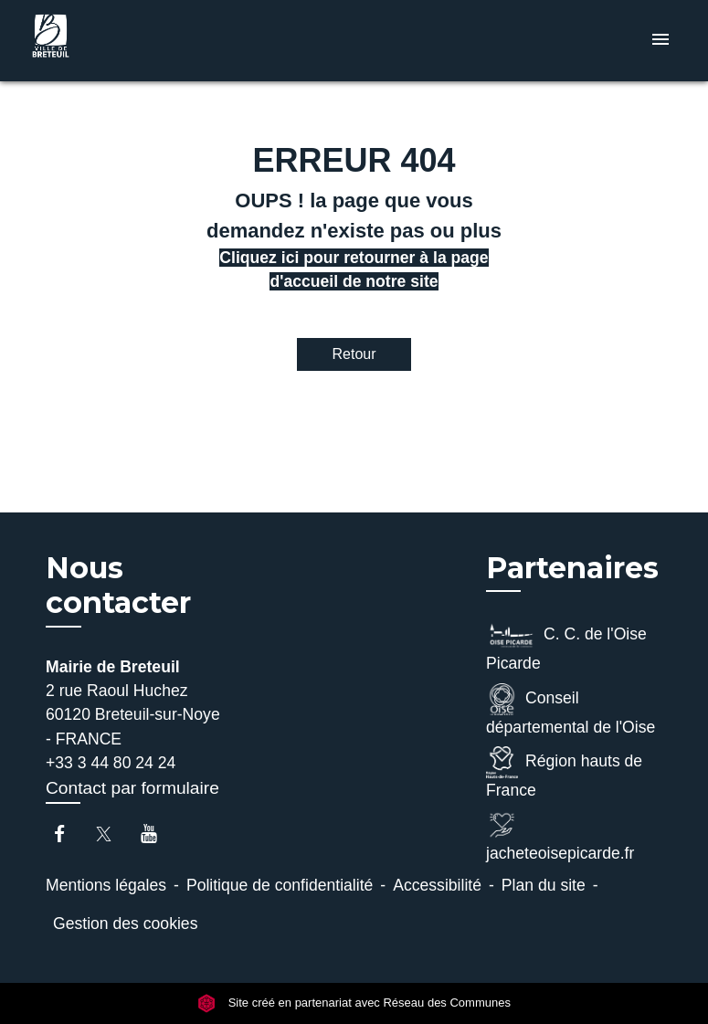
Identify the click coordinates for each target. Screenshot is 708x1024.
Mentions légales (106, 885)
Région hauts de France (564, 772)
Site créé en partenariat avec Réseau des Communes (354, 1002)
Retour (353, 354)
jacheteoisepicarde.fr (560, 835)
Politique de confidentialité (279, 885)
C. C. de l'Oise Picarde (566, 645)
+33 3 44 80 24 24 (110, 763)
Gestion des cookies (125, 923)
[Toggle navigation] (660, 41)
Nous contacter (118, 585)
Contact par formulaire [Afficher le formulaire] (132, 787)
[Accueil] (140, 40)
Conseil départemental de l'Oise (570, 709)
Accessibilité (437, 885)
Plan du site (544, 885)
